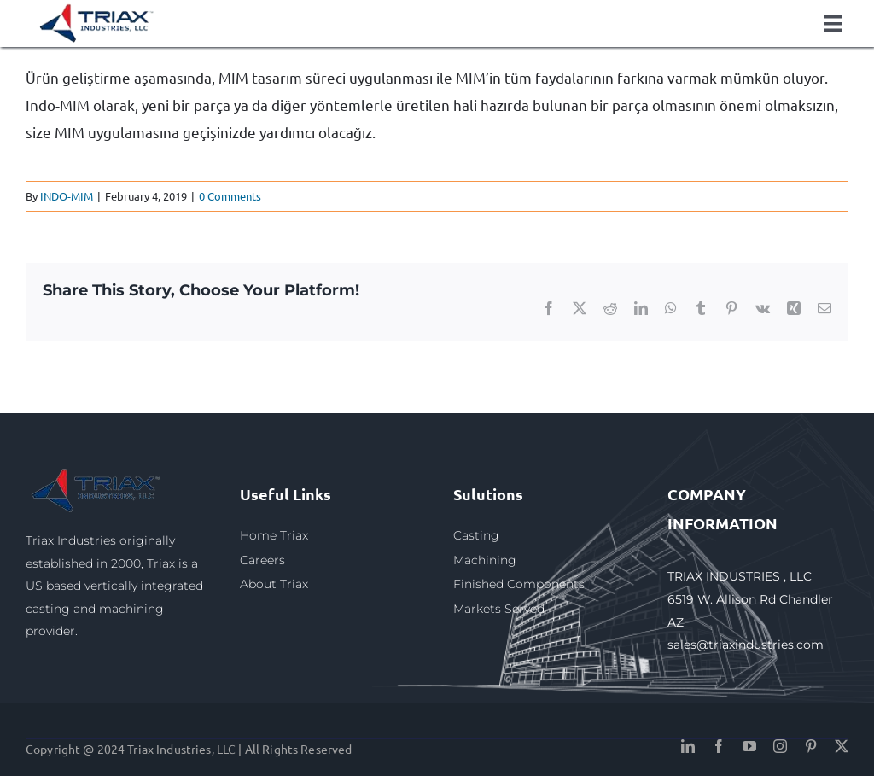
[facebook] (718, 746)
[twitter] (841, 746)
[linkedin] (688, 746)
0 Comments (230, 196)
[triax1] (97, 472)
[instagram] (780, 746)
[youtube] (749, 746)
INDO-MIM (66, 196)
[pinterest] (811, 746)
